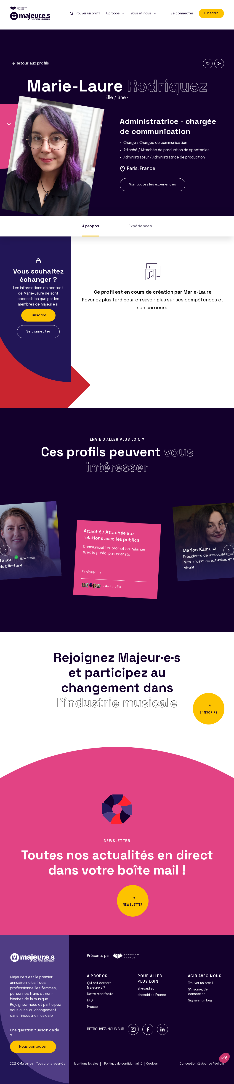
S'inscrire (211, 13)
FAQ (90, 1000)
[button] (5, 550)
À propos (90, 226)
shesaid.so (146, 988)
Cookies (152, 1064)
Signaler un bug (200, 1000)
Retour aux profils (30, 63)
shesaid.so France (152, 995)
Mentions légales (86, 1064)
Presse (92, 1007)
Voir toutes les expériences (152, 184)
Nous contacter (33, 1047)
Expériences (140, 226)
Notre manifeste (100, 994)
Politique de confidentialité (123, 1064)
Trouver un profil (200, 983)
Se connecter (181, 13)
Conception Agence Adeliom (202, 1064)
